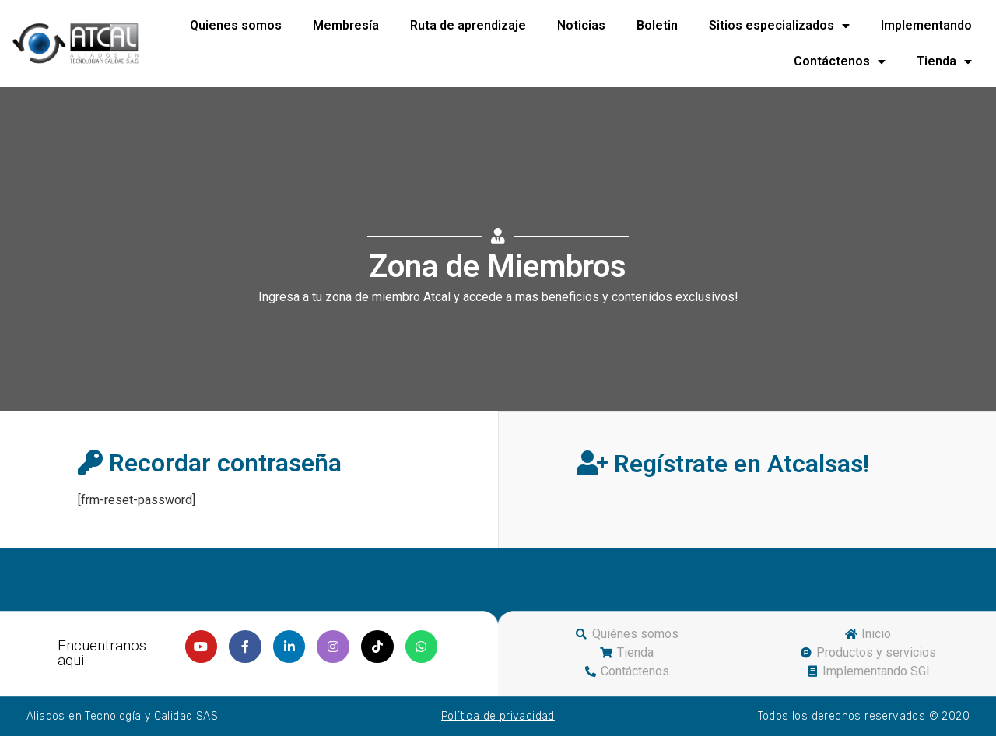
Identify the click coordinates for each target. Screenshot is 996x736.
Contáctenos (840, 61)
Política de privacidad (498, 716)
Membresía (346, 25)
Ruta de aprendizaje (468, 25)
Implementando (926, 25)
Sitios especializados (779, 26)
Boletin (657, 25)
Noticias (581, 25)
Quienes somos (236, 25)
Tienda (944, 61)
